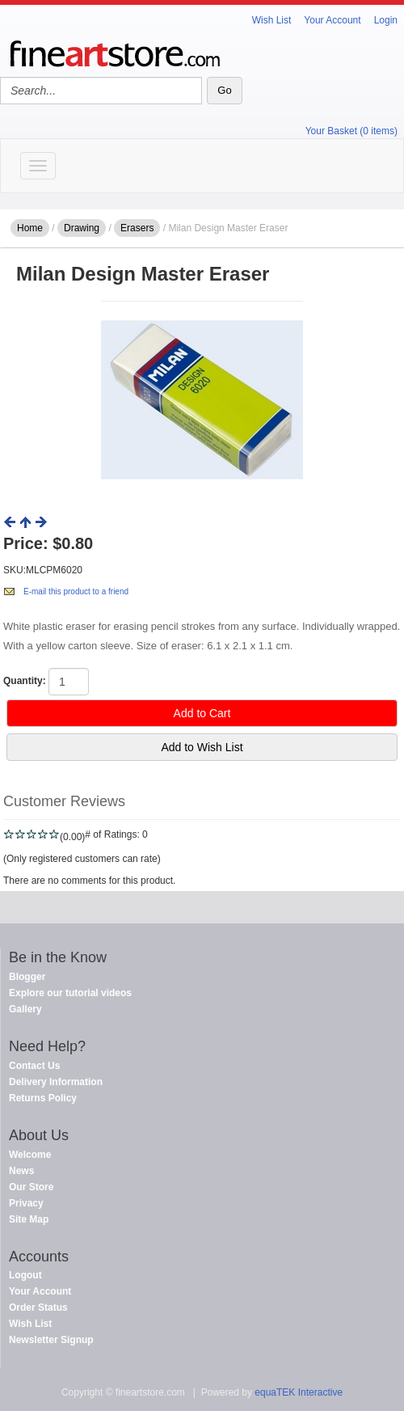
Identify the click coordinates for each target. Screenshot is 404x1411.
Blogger (27, 976)
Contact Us (34, 1065)
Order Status (38, 1307)
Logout (25, 1275)
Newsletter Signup (51, 1340)
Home (30, 228)
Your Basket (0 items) (351, 131)
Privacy (26, 1203)
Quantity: (24, 680)
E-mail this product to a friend (75, 591)
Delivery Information (56, 1082)
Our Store (31, 1187)
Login (386, 20)
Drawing (81, 228)
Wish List (272, 20)
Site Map (28, 1219)
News (21, 1171)
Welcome (30, 1154)
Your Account (332, 20)
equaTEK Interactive (299, 1392)
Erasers (137, 228)
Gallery (25, 1009)
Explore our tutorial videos (70, 993)
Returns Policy (43, 1098)
